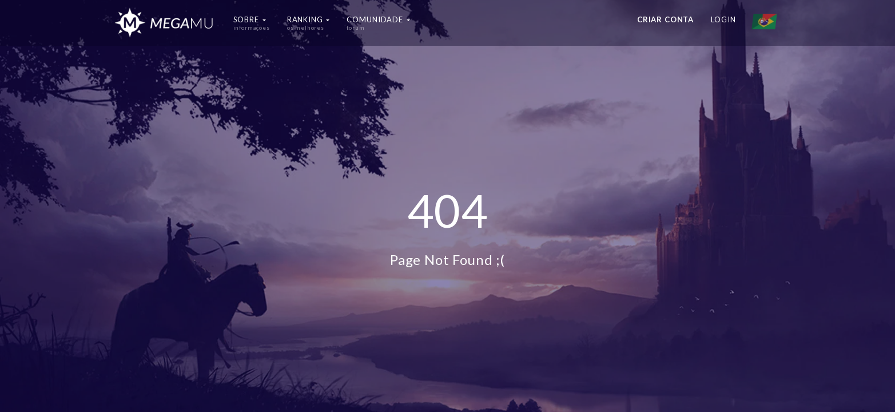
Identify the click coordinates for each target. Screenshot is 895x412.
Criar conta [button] (665, 19)
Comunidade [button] (378, 23)
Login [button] (723, 19)
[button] (767, 23)
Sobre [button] (251, 23)
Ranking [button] (308, 23)
